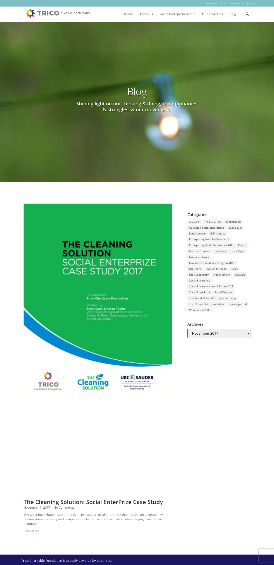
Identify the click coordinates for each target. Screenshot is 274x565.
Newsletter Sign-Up (242, 3)
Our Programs (212, 14)
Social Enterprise (199, 280)
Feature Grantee (199, 251)
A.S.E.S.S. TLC (213, 222)
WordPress (104, 560)
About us (146, 14)
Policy (234, 269)
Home (128, 14)
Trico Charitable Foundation (206, 304)
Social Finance (223, 292)
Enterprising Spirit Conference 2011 (211, 245)
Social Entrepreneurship (177, 14)
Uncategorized (237, 304)
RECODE (240, 275)
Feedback (220, 251)
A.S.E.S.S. (194, 222)
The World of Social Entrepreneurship (212, 298)
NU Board (195, 269)
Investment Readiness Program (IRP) (212, 263)
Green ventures (199, 257)
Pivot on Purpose (216, 269)
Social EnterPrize (199, 292)
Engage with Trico (216, 3)
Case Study (235, 227)
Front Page (237, 251)
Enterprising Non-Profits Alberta (209, 239)
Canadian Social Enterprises (206, 227)
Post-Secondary (199, 275)
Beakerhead (233, 222)
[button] (247, 14)
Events (242, 245)
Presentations (222, 275)
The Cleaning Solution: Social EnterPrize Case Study (93, 502)
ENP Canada (218, 233)
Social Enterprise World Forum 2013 (211, 286)
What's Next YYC (199, 310)
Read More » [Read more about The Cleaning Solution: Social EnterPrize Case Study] (31, 531)
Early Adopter (197, 233)
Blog (232, 14)
